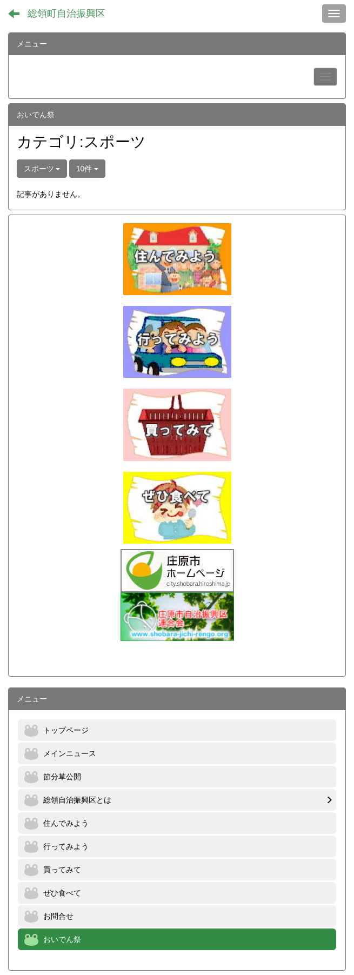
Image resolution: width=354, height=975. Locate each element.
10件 (87, 168)
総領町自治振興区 (66, 13)
